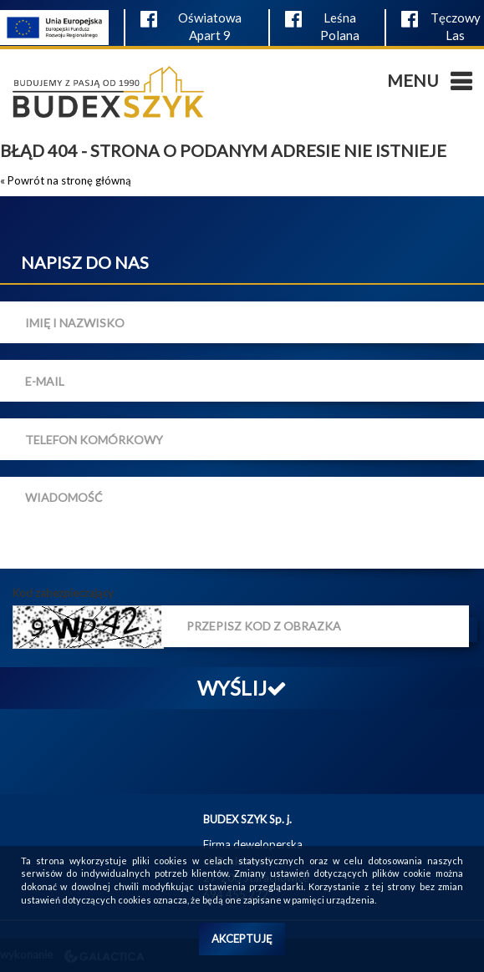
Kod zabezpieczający (63, 593)
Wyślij (242, 688)
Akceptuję (242, 938)
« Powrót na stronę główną (65, 180)
